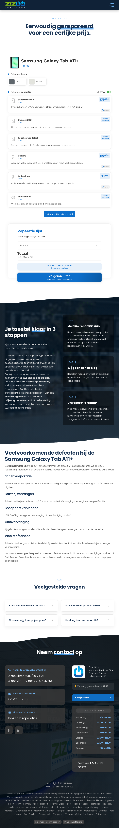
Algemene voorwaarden (47, 822)
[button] (31, 605)
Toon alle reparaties (60, 214)
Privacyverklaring (73, 822)
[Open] (111, 5)
